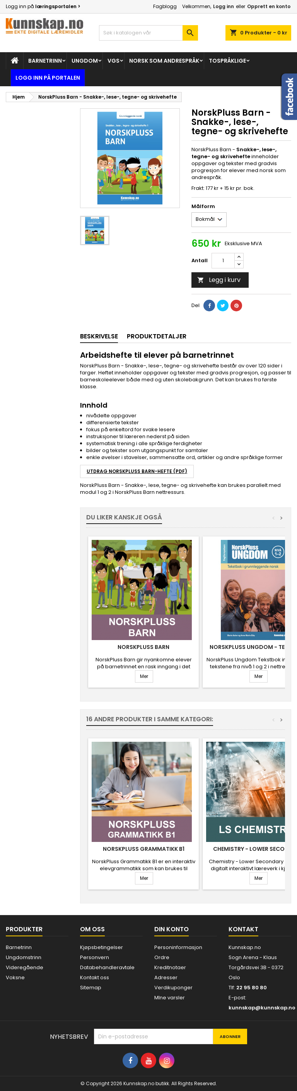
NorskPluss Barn (143, 647)
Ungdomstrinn (23, 957)
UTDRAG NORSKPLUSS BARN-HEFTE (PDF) (137, 471)
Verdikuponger (173, 987)
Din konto (171, 929)
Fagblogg (165, 6)
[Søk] (148, 33)
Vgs (113, 61)
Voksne (15, 977)
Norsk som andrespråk (164, 61)
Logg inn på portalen (47, 78)
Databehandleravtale (107, 967)
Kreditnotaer (170, 967)
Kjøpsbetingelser (101, 947)
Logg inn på (43, 6)
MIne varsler (169, 997)
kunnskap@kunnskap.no (262, 1007)
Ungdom (85, 61)
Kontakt (243, 929)
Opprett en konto (268, 6)
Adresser (166, 977)
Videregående (24, 967)
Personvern (94, 957)
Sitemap (90, 987)
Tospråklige (227, 61)
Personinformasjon (178, 947)
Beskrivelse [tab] (99, 336)
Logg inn (223, 6)
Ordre (161, 957)
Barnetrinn (45, 61)
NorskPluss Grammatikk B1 (143, 849)
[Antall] (223, 260)
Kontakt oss (94, 977)
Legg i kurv (219, 279)
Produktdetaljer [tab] (156, 336)
